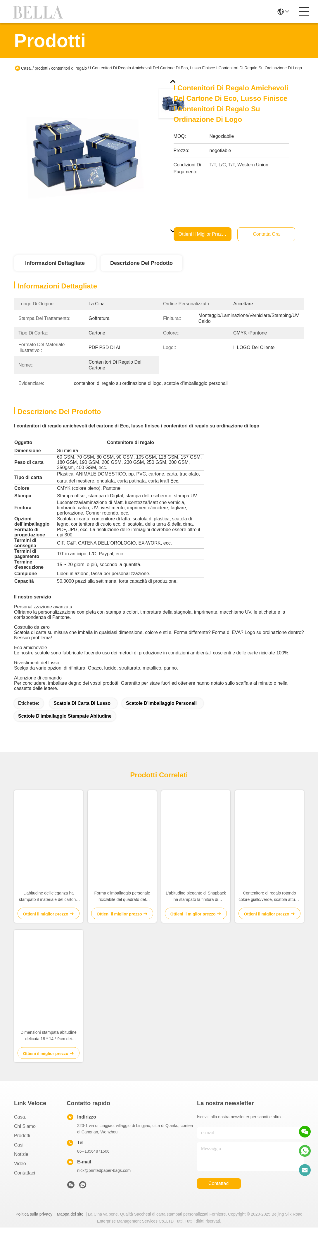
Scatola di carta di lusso (81, 713)
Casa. (26, 68)
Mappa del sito (70, 1224)
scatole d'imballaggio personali (161, 713)
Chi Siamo (25, 1136)
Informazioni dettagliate (55, 263)
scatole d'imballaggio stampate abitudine (65, 726)
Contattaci (24, 1183)
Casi (18, 1155)
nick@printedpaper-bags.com (104, 1181)
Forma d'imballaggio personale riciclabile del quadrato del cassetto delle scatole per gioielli (122, 907)
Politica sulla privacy (33, 1224)
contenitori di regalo (69, 68)
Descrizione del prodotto (141, 263)
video (20, 1174)
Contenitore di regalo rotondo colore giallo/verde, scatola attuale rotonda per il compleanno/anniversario (269, 907)
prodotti (41, 68)
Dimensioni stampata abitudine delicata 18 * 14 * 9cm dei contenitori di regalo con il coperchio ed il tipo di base (48, 1046)
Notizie (21, 1164)
